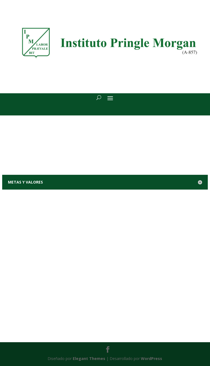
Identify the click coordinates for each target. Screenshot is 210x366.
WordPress (151, 358)
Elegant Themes (89, 358)
